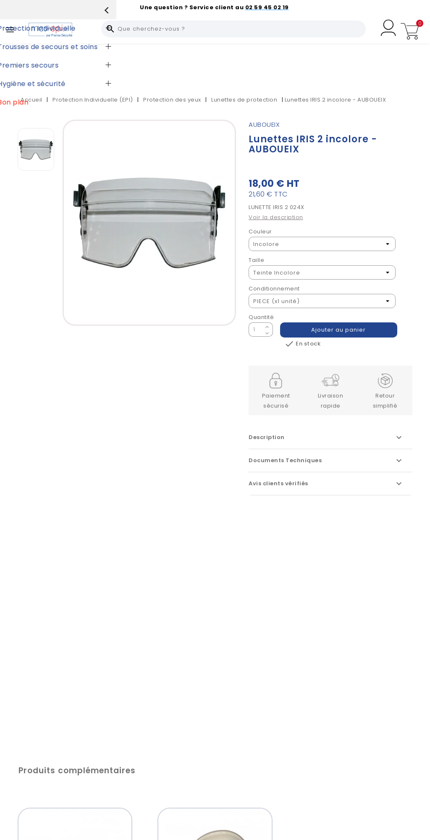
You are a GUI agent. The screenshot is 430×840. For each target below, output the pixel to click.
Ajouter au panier (339, 330)
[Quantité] (256, 329)
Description (326, 437)
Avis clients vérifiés (326, 484)
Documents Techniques (326, 460)
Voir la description (276, 217)
